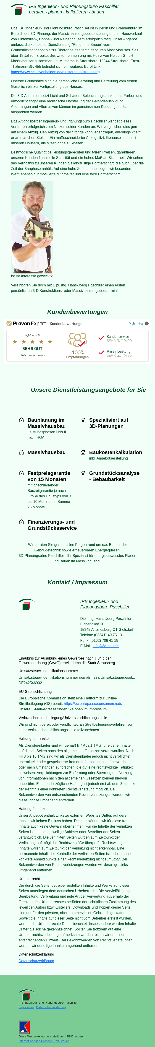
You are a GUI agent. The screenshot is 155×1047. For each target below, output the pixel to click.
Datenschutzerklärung (36, 961)
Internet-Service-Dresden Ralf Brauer (44, 1041)
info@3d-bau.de (106, 646)
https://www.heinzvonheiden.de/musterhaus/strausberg (55, 72)
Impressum (26, 1007)
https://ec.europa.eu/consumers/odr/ (93, 704)
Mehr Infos (139, 323)
